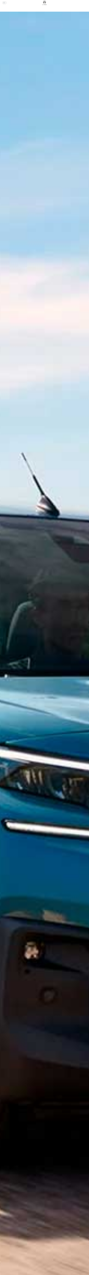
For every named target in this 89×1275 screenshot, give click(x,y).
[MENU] (4, 3)
